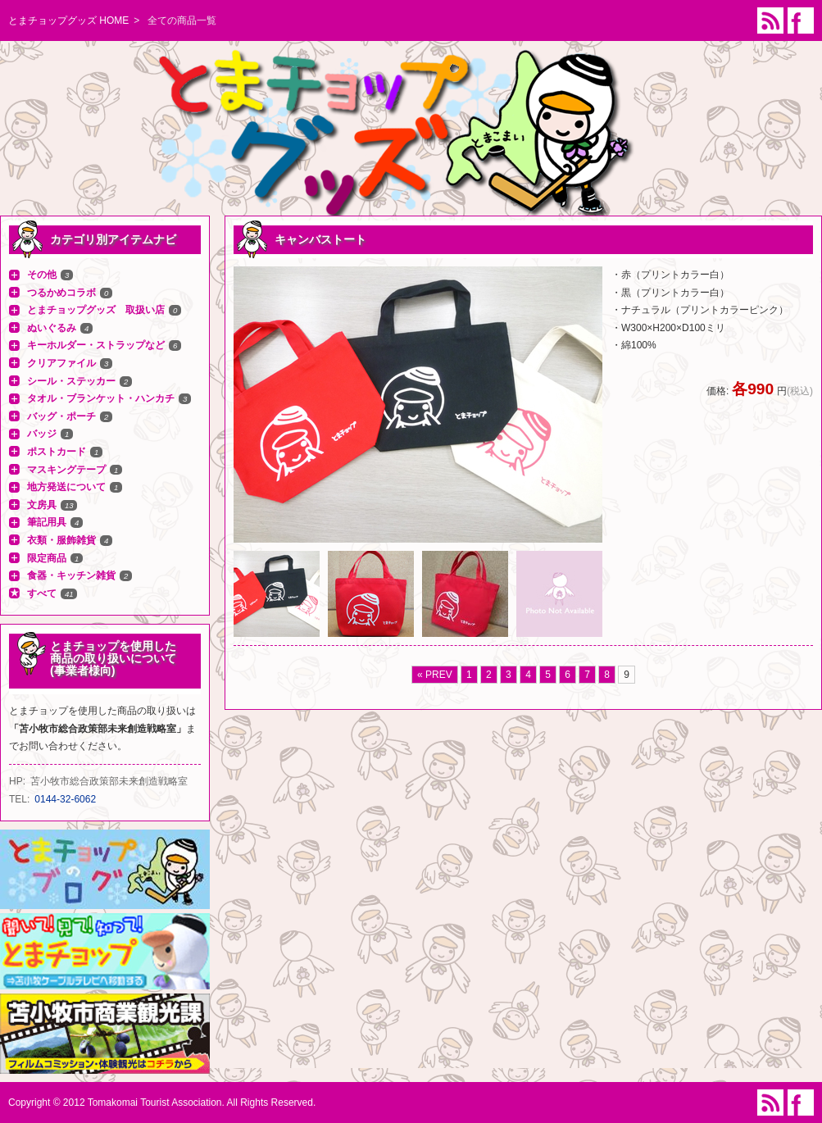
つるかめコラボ (61, 292)
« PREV (434, 674)
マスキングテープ (66, 469)
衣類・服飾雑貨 (61, 540)
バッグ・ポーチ (61, 416)
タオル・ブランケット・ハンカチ (101, 398)
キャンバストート (320, 239)
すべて (42, 593)
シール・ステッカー (71, 381)
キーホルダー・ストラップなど (96, 345)
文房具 (42, 505)
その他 (42, 274)
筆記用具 (46, 522)
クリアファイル (61, 363)
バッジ (42, 433)
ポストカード (56, 451)
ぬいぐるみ (51, 328)
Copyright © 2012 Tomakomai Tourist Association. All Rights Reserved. (162, 1102)
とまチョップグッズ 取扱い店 (96, 310)
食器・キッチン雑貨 (71, 575)
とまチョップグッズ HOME (68, 20)
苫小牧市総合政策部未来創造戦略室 (109, 781)
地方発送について (66, 487)
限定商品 (46, 558)
